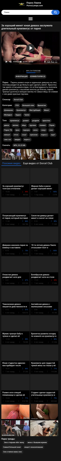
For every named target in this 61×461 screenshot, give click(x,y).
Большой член (28, 105)
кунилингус (14, 121)
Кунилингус (21, 110)
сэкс (51, 130)
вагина (15, 125)
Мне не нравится (23, 71)
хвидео (17, 140)
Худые (18, 115)
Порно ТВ (8, 130)
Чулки (26, 115)
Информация (22, 76)
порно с (27, 140)
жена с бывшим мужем (37, 442)
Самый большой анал (12, 447)
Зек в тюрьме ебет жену (14, 442)
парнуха (26, 130)
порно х (44, 135)
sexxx (35, 130)
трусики (32, 125)
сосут (24, 135)
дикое (6, 125)
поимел (43, 125)
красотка (46, 121)
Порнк (51, 125)
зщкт (53, 135)
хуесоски (34, 135)
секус (43, 130)
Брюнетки (42, 105)
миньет (7, 135)
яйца (24, 125)
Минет (46, 110)
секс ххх (7, 140)
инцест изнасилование (33, 447)
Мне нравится (19, 71)
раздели (35, 121)
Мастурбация (35, 110)
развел (26, 121)
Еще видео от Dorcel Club (37, 163)
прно (17, 130)
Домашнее (8, 110)
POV (17, 105)
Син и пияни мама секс (12, 452)
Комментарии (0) (37, 76)
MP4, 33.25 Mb (19, 145)
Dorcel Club (18, 100)
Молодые (8, 115)
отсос (16, 135)
